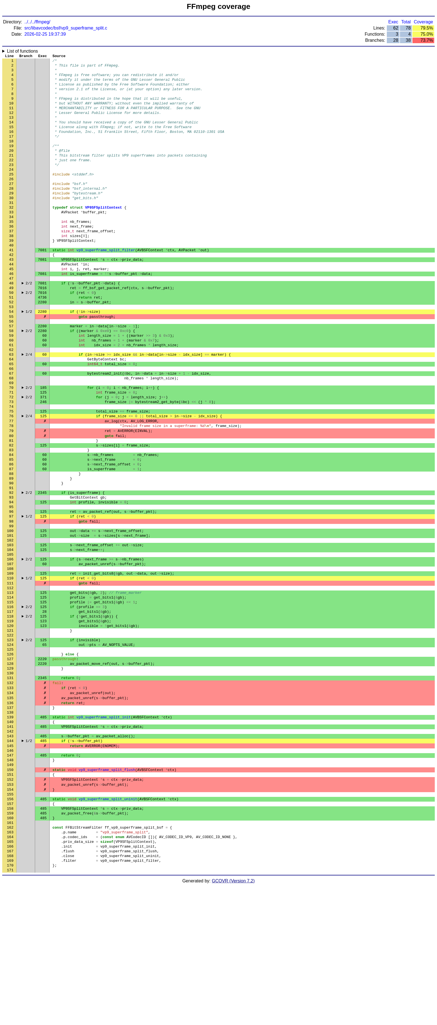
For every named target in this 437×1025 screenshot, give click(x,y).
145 (10, 864)
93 (11, 574)
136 (10, 814)
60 (11, 390)
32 (11, 234)
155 (10, 919)
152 (10, 903)
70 (11, 446)
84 (11, 524)
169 (10, 997)
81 (11, 507)
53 (11, 351)
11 (11, 117)
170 (10, 1003)
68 (11, 435)
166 (10, 981)
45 (11, 307)
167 (10, 986)
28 (11, 212)
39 (11, 273)
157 (10, 931)
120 (10, 725)
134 (10, 803)
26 (11, 201)
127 (10, 764)
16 (11, 145)
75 (11, 474)
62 (11, 401)
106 (10, 647)
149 (10, 886)
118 (10, 713)
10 (11, 112)
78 (11, 491)
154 (10, 914)
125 (10, 752)
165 (10, 975)
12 (11, 123)
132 (10, 791)
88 (11, 546)
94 (11, 580)
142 (10, 847)
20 (11, 167)
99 (11, 608)
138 (10, 825)
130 (10, 780)
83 (11, 518)
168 (10, 992)
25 (11, 195)
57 (11, 374)
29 (11, 218)
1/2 (29, 357)
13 (11, 128)
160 (10, 947)
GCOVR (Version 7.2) (233, 1020)
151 (10, 897)
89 (11, 552)
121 (10, 730)
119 (10, 719)
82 (11, 513)
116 (10, 702)
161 (10, 953)
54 (11, 357)
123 (10, 741)
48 (11, 323)
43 (11, 296)
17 (11, 151)
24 (11, 190)
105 (10, 641)
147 (10, 875)
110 (10, 669)
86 (11, 535)
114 (10, 691)
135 (10, 808)
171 (10, 1009)
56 (11, 368)
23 (11, 184)
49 (11, 329)
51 (11, 340)
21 (11, 173)
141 (10, 842)
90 (11, 557)
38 (11, 268)
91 (11, 563)
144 (10, 858)
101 (10, 619)
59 (11, 385)
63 (11, 407)
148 (10, 881)
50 (11, 335)
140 (10, 836)
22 (11, 179)
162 (10, 958)
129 (10, 775)
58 (11, 379)
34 (11, 245)
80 (11, 502)
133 (10, 797)
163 (10, 964)
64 (11, 413)
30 (11, 223)
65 (11, 418)
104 (10, 635)
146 (10, 869)
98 (11, 602)
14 (11, 134)
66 (11, 424)
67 (11, 429)
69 (11, 440)
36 (11, 257)
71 (11, 452)
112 (10, 680)
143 (10, 853)
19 (11, 162)
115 (10, 697)
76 (11, 479)
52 (11, 346)
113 (10, 686)
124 (10, 747)
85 (11, 530)
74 (11, 468)
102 (10, 624)
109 (10, 663)
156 (10, 925)
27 (11, 206)
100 (10, 613)
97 (11, 596)
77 (11, 485)
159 (10, 942)
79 (11, 496)
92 (11, 569)
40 (11, 279)
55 (11, 362)
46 (11, 312)
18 (11, 156)
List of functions (22, 51)
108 (10, 658)
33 (11, 240)
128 (10, 769)
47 (11, 318)
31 (11, 229)
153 (10, 908)
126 (10, 758)
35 (11, 251)
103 (10, 630)
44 (11, 301)
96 (11, 591)
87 (11, 541)
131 (10, 786)
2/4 (29, 407)
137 (10, 819)
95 (11, 585)
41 (11, 284)
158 (10, 936)
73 (11, 463)
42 (11, 290)
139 (10, 830)
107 (10, 652)
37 (11, 262)
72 (11, 457)
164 (10, 970)
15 (11, 140)
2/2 (29, 323)
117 (10, 708)
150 (10, 892)
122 (10, 736)
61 (11, 396)
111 (10, 674)
